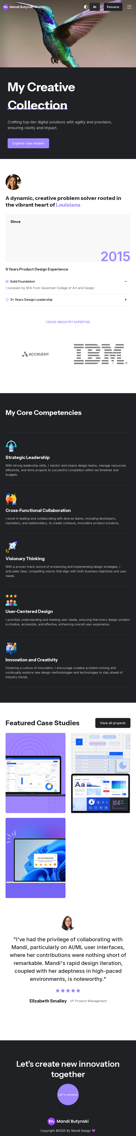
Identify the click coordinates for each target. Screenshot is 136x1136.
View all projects (113, 723)
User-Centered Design (29, 611)
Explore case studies (28, 143)
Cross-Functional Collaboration (38, 510)
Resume (113, 7)
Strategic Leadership (28, 457)
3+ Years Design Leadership (29, 299)
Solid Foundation (20, 281)
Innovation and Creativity (32, 660)
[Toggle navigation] (129, 7)
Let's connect (68, 1094)
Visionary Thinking (25, 558)
